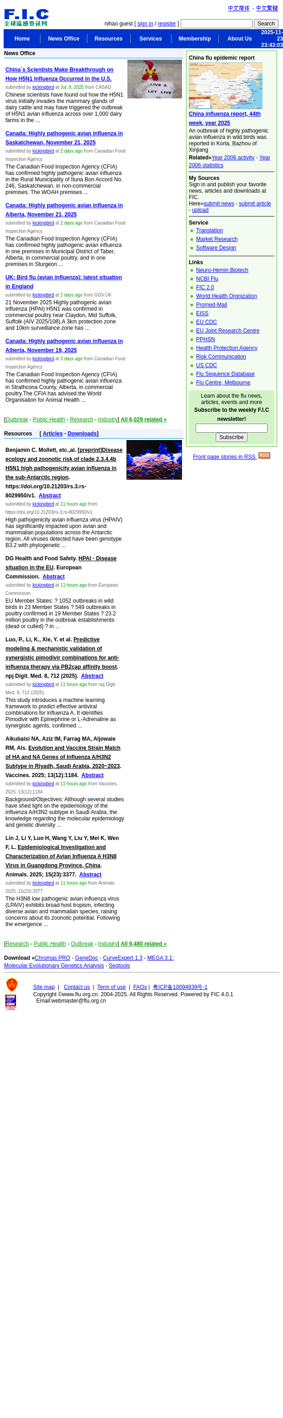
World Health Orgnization (226, 296)
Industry (108, 419)
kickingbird (43, 87)
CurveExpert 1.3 (122, 958)
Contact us (77, 987)
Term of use (111, 987)
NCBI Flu (207, 279)
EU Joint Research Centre (227, 331)
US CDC (206, 365)
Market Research (217, 239)
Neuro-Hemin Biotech (222, 270)
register (167, 23)
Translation (209, 230)
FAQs (140, 987)
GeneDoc (86, 958)
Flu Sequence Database (225, 374)
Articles (53, 433)
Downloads (82, 433)
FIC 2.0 (205, 287)
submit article (255, 203)
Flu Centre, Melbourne (223, 382)
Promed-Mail (211, 305)
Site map (44, 987)
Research (81, 419)
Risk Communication (221, 356)
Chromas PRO (52, 958)
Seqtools (119, 965)
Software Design (216, 248)
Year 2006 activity (233, 157)
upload (200, 210)
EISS (202, 313)
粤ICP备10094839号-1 (180, 987)
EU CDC (206, 322)
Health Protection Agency (227, 348)
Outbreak (16, 419)
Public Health (49, 419)
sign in (145, 23)
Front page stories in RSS (231, 457)
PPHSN (205, 339)
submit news (219, 203)
